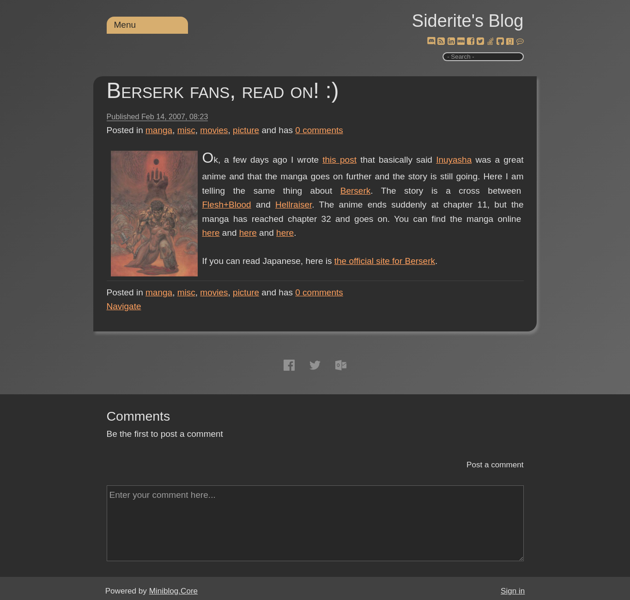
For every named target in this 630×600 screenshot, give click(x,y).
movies (214, 130)
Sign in (513, 591)
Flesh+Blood (226, 204)
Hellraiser (293, 204)
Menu (125, 25)
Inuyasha (454, 160)
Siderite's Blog (468, 21)
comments (319, 130)
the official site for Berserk (384, 261)
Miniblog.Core (173, 591)
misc (186, 130)
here (211, 233)
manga (158, 130)
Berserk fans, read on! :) (223, 90)
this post (339, 160)
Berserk (355, 191)
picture (246, 130)
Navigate (124, 306)
